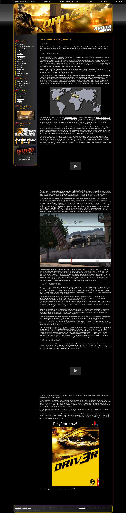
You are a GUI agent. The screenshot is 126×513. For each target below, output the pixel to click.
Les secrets (20, 69)
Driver (118, 2)
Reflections (82, 508)
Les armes (20, 52)
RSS (29, 508)
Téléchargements (22, 73)
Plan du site (18, 508)
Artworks (19, 59)
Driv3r (90, 2)
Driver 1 (67, 47)
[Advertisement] (75, 499)
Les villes (20, 54)
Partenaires (20, 99)
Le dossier (20, 44)
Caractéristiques (22, 48)
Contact (19, 102)
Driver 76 (46, 2)
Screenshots (21, 57)
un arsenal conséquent (65, 191)
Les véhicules (21, 56)
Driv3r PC (20, 65)
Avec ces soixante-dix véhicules (92, 128)
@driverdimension (25, 159)
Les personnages (22, 50)
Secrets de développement (25, 46)
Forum (19, 75)
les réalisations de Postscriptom (70, 280)
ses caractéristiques (70, 118)
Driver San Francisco (24, 2)
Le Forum (20, 87)
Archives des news (23, 93)
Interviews (20, 61)
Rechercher (20, 95)
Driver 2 (104, 2)
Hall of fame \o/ (21, 97)
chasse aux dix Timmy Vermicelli (50, 329)
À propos (19, 101)
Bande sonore (21, 63)
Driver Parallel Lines (69, 2)
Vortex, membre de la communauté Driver (64, 489)
